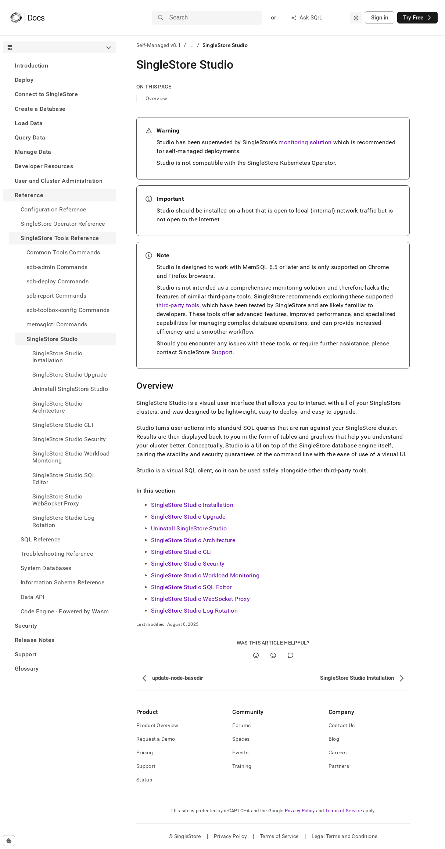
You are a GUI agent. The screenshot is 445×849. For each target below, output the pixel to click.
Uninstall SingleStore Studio (189, 528)
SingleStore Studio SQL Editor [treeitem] (64, 479)
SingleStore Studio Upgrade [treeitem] (69, 374)
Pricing (144, 752)
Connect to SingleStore (46, 94)
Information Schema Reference (62, 582)
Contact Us (342, 725)
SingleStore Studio (52, 338)
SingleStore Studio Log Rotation (194, 610)
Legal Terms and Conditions (344, 836)
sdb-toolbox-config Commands (68, 309)
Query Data (30, 137)
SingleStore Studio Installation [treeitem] (57, 357)
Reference (29, 195)
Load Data (29, 123)
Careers (338, 752)
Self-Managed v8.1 (158, 45)
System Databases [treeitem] (46, 568)
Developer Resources (44, 166)
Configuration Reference (53, 209)
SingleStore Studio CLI (181, 551)
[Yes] (256, 655)
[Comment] (290, 655)
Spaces (241, 739)
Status (144, 780)
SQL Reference (40, 539)
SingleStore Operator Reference (63, 223)
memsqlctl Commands (56, 324)
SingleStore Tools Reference (60, 238)
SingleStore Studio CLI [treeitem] (62, 424)
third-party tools (178, 305)
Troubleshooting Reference (57, 553)
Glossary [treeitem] (27, 668)
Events (240, 752)
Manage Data (33, 151)
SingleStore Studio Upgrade (188, 516)
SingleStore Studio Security (188, 563)
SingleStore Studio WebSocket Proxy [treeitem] (57, 500)
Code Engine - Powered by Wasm (65, 611)
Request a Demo (155, 739)
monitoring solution (305, 142)
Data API (32, 597)
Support (25, 654)
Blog (334, 739)
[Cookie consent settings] (9, 840)
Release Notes (34, 639)
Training (241, 766)
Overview (156, 98)
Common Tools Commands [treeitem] (63, 252)
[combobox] (356, 17)
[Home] (27, 17)
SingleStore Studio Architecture (193, 540)
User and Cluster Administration (59, 180)
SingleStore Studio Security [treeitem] (69, 439)
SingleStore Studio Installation (192, 504)
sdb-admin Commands (57, 267)
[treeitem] (59, 65)
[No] (273, 655)
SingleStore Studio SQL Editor (191, 587)
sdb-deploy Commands (57, 281)
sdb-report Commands (56, 295)
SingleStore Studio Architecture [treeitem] (57, 407)
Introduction (31, 65)
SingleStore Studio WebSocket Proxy (200, 598)
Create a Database (40, 108)
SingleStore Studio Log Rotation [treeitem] (63, 521)
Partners (339, 766)
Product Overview (157, 725)
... (191, 45)
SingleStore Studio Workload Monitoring (205, 575)
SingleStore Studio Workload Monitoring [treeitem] (71, 457)
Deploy (24, 79)
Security (26, 625)
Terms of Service (343, 810)
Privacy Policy (300, 810)
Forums (241, 725)
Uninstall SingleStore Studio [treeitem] (70, 388)
